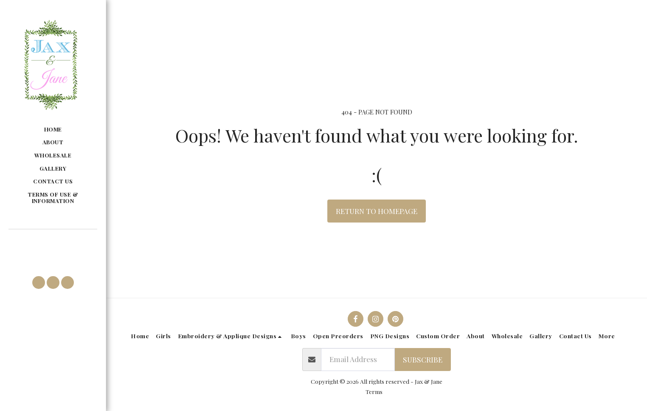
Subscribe (422, 359)
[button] (53, 242)
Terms (374, 391)
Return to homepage (376, 211)
